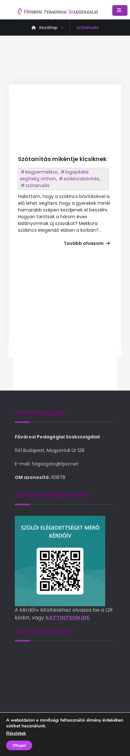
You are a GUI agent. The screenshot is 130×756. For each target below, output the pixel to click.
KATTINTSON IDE (67, 617)
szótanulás (37, 185)
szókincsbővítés (81, 179)
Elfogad (19, 745)
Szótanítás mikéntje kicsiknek (62, 159)
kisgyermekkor (41, 172)
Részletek (16, 733)
